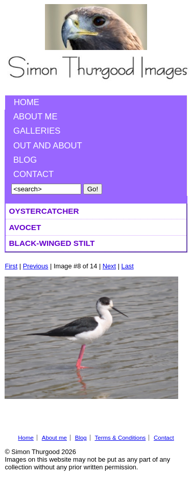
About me (35, 116)
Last (128, 266)
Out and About (47, 145)
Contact (33, 174)
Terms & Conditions (120, 438)
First (11, 266)
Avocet (25, 227)
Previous (36, 266)
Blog (25, 160)
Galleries (36, 131)
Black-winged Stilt (52, 243)
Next (109, 266)
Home (26, 102)
